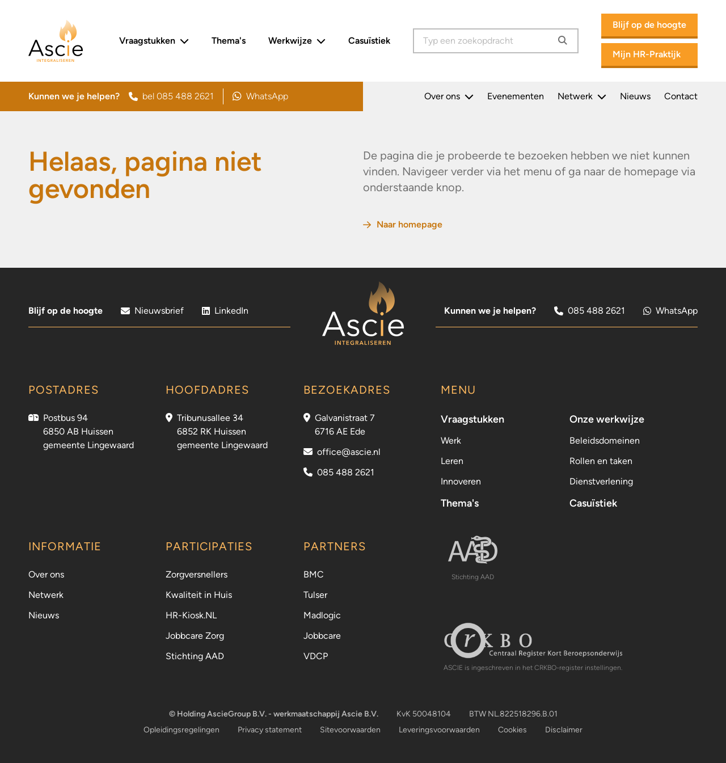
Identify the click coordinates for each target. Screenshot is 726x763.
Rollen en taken (600, 461)
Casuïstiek (369, 40)
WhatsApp (260, 96)
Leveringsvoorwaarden (439, 730)
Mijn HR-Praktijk (647, 54)
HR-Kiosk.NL (191, 615)
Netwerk (582, 96)
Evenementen (515, 96)
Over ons (449, 96)
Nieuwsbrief (152, 310)
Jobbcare (322, 635)
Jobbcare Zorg (195, 635)
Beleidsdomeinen (604, 440)
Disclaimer (564, 730)
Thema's (229, 40)
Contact (681, 96)
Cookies (512, 730)
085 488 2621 (589, 310)
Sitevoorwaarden (350, 730)
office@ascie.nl (349, 451)
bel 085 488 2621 (171, 96)
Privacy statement (270, 730)
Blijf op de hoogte (649, 24)
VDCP (315, 656)
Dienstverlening (601, 481)
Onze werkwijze (606, 419)
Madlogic (322, 615)
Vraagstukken (154, 41)
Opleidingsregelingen (181, 730)
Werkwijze (297, 41)
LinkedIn (225, 310)
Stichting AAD (195, 656)
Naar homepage (402, 224)
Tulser (315, 594)
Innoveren (461, 481)
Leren (452, 461)
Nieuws (635, 96)
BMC (313, 574)
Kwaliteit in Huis (199, 594)
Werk (451, 440)
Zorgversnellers (196, 574)
